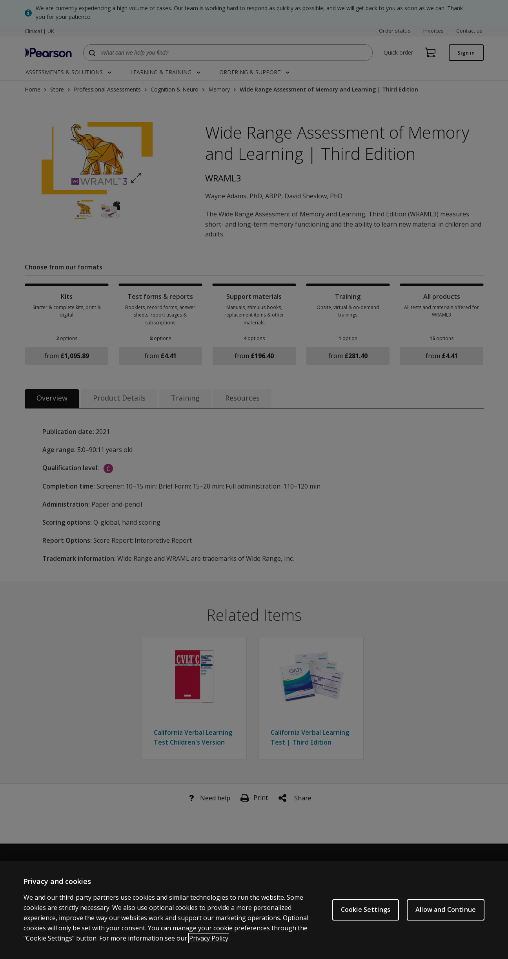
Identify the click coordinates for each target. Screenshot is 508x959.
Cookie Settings (365, 912)
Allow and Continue (445, 912)
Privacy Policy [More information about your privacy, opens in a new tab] (208, 940)
